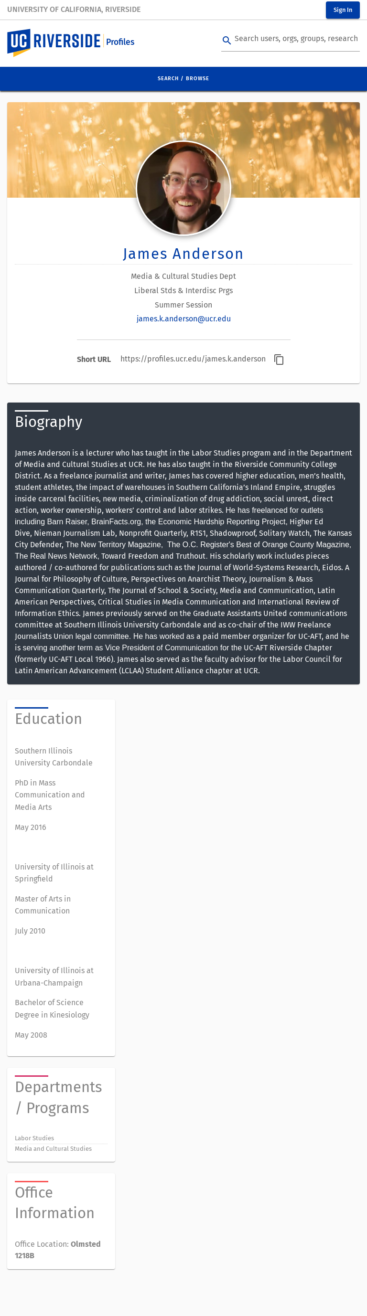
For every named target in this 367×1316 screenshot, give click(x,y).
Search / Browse (183, 78)
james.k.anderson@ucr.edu (184, 318)
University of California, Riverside (73, 9)
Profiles (120, 42)
